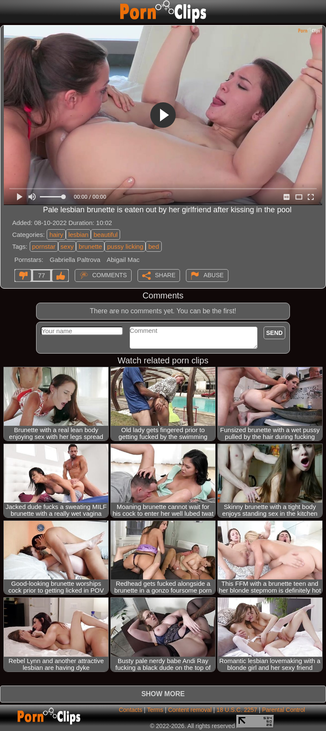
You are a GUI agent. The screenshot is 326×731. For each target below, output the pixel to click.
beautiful (105, 234)
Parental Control (283, 709)
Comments (109, 274)
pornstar (44, 246)
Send (274, 332)
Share (165, 274)
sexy (67, 246)
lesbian (78, 234)
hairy (56, 234)
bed (153, 246)
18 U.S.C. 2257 (236, 709)
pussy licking (125, 246)
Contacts (130, 709)
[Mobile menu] (7, 11)
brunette (90, 246)
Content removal (190, 709)
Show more (163, 693)
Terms (155, 709)
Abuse (213, 274)
